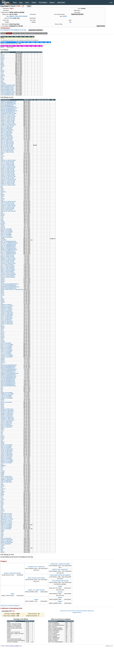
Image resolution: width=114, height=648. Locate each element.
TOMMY (3, 198)
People (34, 2)
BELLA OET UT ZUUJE (6, 517)
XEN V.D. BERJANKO (6, 424)
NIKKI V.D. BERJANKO (6, 131)
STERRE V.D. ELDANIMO (7, 461)
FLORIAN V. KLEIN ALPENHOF (8, 274)
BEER (2, 63)
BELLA (2, 333)
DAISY (2, 466)
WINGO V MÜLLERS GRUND (18, 16)
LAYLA (2, 56)
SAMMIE (3, 301)
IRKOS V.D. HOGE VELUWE (7, 147)
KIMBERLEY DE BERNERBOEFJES (9, 373)
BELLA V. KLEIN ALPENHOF (8, 266)
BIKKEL (3, 292)
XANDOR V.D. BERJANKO (7, 418)
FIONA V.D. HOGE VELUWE (7, 121)
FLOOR (2, 226)
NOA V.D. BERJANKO (6, 134)
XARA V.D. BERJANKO (6, 422)
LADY (2, 216)
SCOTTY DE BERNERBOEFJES (8, 285)
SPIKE (2, 220)
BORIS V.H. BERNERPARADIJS (8, 248)
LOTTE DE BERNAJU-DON (7, 94)
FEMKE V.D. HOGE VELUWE (8, 120)
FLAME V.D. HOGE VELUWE (8, 123)
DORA (2, 293)
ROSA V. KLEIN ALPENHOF (7, 275)
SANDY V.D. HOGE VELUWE (8, 175)
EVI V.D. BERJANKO (6, 543)
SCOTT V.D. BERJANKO (7, 315)
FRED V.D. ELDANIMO (6, 234)
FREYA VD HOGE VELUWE (7, 125)
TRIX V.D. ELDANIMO (6, 447)
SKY (2, 433)
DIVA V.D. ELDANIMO (6, 233)
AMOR (2, 531)
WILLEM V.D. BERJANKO (7, 411)
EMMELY (3, 358)
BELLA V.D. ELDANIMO (6, 345)
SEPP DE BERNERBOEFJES (8, 381)
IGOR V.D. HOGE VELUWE (7, 142)
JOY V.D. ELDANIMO (6, 352)
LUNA (2, 190)
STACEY (3, 278)
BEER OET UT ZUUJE (6, 516)
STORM (3, 222)
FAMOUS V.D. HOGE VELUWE (8, 116)
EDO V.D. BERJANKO (6, 538)
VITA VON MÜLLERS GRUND (60, 580)
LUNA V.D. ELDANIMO (6, 354)
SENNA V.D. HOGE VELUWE (8, 182)
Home (15, 2)
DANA (2, 495)
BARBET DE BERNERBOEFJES (8, 101)
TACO (2, 72)
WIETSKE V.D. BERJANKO (7, 410)
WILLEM (3, 227)
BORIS (2, 153)
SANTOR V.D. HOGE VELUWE (8, 176)
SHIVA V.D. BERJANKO (6, 317)
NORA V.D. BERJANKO (6, 139)
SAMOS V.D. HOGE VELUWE (8, 174)
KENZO (2, 55)
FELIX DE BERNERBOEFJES (8, 112)
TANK (2, 435)
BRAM (2, 64)
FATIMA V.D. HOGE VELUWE (8, 119)
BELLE (2, 403)
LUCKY (2, 156)
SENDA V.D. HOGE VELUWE (8, 180)
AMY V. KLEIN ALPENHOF (7, 264)
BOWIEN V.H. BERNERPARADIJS (9, 249)
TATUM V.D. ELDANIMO (6, 237)
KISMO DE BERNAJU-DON (7, 89)
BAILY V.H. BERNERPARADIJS (8, 241)
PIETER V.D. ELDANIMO (7, 398)
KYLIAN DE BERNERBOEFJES (8, 377)
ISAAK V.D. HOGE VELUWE (7, 149)
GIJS (2, 388)
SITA (2, 197)
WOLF (2, 200)
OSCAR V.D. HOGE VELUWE (8, 171)
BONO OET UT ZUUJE (6, 523)
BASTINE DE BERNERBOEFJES (9, 365)
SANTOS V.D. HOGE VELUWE (8, 263)
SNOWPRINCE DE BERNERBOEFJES (10, 286)
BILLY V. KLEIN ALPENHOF (7, 267)
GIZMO (60, 586)
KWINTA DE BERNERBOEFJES (8, 376)
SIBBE (2, 473)
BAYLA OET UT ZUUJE (6, 515)
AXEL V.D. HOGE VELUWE (7, 255)
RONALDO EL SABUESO (7, 306)
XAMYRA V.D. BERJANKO (7, 417)
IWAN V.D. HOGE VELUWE (7, 152)
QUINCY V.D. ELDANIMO (7, 460)
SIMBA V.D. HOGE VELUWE (7, 183)
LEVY (2, 546)
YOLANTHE (4, 240)
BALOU (2, 213)
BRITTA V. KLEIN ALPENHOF (8, 270)
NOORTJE (3, 191)
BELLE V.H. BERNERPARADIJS (8, 244)
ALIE (2, 483)
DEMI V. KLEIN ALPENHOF (7, 271)
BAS (2, 487)
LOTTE (2, 400)
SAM (2, 505)
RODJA (2, 82)
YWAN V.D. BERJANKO (6, 455)
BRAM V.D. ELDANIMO (6, 230)
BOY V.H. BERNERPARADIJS (8, 251)
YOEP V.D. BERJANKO (6, 453)
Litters (27, 2)
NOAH (2, 406)
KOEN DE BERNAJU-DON (7, 90)
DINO (2, 339)
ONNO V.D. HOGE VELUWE (7, 169)
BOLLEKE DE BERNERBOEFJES (9, 108)
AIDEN (2, 530)
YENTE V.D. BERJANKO (7, 450)
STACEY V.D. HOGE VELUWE (8, 185)
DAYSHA (60, 592)
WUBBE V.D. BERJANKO (7, 414)
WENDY (3, 279)
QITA (2, 193)
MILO (2, 330)
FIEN (2, 212)
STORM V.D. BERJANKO (7, 323)
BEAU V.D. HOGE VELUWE (7, 256)
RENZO (2, 194)
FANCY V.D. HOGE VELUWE (8, 117)
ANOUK (3, 486)
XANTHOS (3, 83)
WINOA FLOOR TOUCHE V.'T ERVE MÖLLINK (12, 289)
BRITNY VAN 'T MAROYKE (60, 569)
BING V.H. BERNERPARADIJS (8, 246)
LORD (2, 509)
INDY (2, 67)
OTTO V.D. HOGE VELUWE (7, 172)
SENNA (2, 196)
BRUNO (3, 326)
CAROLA (3, 488)
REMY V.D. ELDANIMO (6, 402)
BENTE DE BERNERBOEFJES (8, 102)
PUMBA (3, 472)
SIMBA (2, 475)
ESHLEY (3, 361)
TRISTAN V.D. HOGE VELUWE (8, 211)
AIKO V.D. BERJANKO (6, 476)
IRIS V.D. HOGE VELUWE (7, 146)
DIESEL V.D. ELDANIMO (7, 231)
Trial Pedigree (43, 2)
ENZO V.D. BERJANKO (6, 541)
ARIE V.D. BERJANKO (6, 480)
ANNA (2, 484)
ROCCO (3, 57)
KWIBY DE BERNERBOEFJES (8, 374)
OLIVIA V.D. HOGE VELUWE (8, 165)
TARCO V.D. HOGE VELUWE (8, 204)
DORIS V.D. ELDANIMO (6, 444)
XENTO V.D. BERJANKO (7, 425)
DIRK (2, 490)
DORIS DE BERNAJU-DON (7, 86)
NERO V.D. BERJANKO (6, 128)
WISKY (2, 282)
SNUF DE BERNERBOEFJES (8, 384)
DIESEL (3, 215)
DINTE (2, 189)
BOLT (2, 325)
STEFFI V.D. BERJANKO (7, 322)
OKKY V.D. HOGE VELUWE (7, 161)
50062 (11, 18)
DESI (2, 77)
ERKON (3, 359)
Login (111, 2)
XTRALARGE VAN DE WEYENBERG (60, 575)
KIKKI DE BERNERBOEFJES (8, 372)
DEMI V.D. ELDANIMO (6, 348)
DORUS (3, 295)
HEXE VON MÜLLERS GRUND (36, 578)
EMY (2, 154)
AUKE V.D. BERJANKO (6, 482)
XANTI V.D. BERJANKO (6, 421)
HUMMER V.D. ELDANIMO (7, 394)
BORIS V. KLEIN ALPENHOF (8, 268)
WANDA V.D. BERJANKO (7, 409)
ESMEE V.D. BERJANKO (7, 542)
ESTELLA (3, 362)
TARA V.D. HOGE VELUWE (7, 202)
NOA (2, 157)
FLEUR (2, 79)
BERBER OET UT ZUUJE (7, 519)
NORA (65, 16)
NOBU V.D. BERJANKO (6, 135)
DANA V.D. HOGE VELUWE (7, 260)
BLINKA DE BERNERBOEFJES (8, 103)
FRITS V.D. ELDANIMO (6, 446)
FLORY (2, 340)
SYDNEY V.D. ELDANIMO (7, 355)
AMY (2, 532)
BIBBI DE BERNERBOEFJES (8, 367)
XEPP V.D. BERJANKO (6, 427)
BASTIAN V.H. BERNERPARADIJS (9, 242)
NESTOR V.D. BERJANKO (7, 130)
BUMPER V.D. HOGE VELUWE (8, 259)
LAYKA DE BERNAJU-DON (7, 93)
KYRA (2, 329)
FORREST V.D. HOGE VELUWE (8, 124)
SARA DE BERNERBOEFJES (8, 380)
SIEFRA (3, 71)
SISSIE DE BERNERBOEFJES (8, 383)
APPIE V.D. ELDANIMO (6, 524)
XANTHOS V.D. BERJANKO (7, 420)
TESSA (2, 443)
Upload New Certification (35, 30)
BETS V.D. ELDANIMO (6, 229)
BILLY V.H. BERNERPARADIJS (8, 245)
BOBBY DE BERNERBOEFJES (8, 106)
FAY (2, 296)
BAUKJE (3, 223)
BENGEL (3, 75)
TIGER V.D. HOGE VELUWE (7, 208)
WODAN (3, 341)
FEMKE (2, 224)
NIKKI (2, 70)
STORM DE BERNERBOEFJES (8, 385)
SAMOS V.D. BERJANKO (7, 314)
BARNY (60, 597)
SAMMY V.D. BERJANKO (7, 312)
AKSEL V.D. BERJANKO (7, 477)
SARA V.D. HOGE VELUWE (7, 178)
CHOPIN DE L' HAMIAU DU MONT (60, 564)
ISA (1, 68)
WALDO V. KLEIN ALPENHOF (8, 277)
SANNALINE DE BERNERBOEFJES (9, 284)
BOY (2, 186)
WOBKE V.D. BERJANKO (7, 413)
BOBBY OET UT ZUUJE (6, 521)
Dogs (20, 2)
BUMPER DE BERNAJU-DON (8, 85)
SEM (2, 158)
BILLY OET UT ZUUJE (6, 520)
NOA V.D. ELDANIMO (6, 235)
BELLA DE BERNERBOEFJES (8, 366)
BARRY (2, 399)
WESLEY (3, 281)
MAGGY (3, 548)
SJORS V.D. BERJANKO (7, 321)
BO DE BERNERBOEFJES (7, 105)
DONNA (3, 66)
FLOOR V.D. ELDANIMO (6, 350)
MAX (2, 81)
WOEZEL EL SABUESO (6, 310)
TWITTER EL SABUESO (6, 308)
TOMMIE (3, 238)
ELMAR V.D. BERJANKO (7, 539)
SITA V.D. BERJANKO (6, 319)
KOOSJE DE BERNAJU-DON (8, 92)
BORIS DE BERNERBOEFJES (8, 109)
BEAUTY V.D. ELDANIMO (7, 344)
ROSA (2, 504)
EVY (2, 468)
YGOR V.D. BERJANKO (6, 451)
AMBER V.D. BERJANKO (7, 479)
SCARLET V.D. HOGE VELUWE (8, 179)
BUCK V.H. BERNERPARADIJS (8, 253)
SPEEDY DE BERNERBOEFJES (8, 288)
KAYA (2, 431)
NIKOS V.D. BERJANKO (6, 132)
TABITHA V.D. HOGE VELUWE (8, 201)
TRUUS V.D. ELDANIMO (6, 356)
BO (1, 53)
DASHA (2, 336)
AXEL (2, 535)
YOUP (2, 74)
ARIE (2, 464)
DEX (2, 187)
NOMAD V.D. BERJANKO (7, 138)
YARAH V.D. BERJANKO (7, 449)
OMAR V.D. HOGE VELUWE (7, 168)
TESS (2, 60)
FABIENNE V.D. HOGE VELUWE (8, 113)
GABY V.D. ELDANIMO (6, 351)
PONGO (3, 332)
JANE (2, 429)
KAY (2, 469)
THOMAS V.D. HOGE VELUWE (8, 205)
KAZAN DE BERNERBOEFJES (8, 370)
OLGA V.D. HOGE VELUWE (7, 164)
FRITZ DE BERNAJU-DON (7, 88)
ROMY (2, 300)
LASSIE (3, 471)
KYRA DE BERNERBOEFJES (8, 378)
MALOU (3, 510)
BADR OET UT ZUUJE (6, 513)
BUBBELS (3, 465)
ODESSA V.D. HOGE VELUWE (8, 160)
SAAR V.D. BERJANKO (6, 311)
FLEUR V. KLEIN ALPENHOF (8, 273)
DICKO (2, 78)
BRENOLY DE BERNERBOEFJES (9, 110)
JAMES (2, 545)
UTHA (2, 61)
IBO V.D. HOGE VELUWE (7, 141)
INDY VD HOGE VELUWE (7, 145)
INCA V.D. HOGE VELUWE (7, 143)
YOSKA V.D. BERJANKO (7, 454)
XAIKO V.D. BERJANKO (6, 416)
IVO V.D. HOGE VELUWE (7, 150)
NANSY (36, 599)
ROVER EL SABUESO (6, 307)
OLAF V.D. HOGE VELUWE (7, 163)
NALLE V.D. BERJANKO (7, 127)
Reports (52, 2)
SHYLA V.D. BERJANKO (7, 318)
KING (2, 508)
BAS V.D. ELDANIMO (6, 343)
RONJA (2, 59)
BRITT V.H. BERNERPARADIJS (8, 252)
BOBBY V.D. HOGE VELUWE (8, 257)
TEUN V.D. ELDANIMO (6, 462)
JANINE (3, 491)
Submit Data (61, 2)
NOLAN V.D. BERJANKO (7, 136)
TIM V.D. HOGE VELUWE (7, 209)
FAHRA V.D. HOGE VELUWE (8, 114)
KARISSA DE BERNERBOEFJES (9, 369)
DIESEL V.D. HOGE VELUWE (36, 590)
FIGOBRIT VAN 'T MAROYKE (36, 566)
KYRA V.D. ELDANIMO (6, 395)
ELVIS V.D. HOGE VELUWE (7, 262)
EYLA (2, 363)
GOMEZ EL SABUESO (6, 304)
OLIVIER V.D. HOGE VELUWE (8, 167)
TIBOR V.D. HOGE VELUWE (7, 207)
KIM (2, 297)
